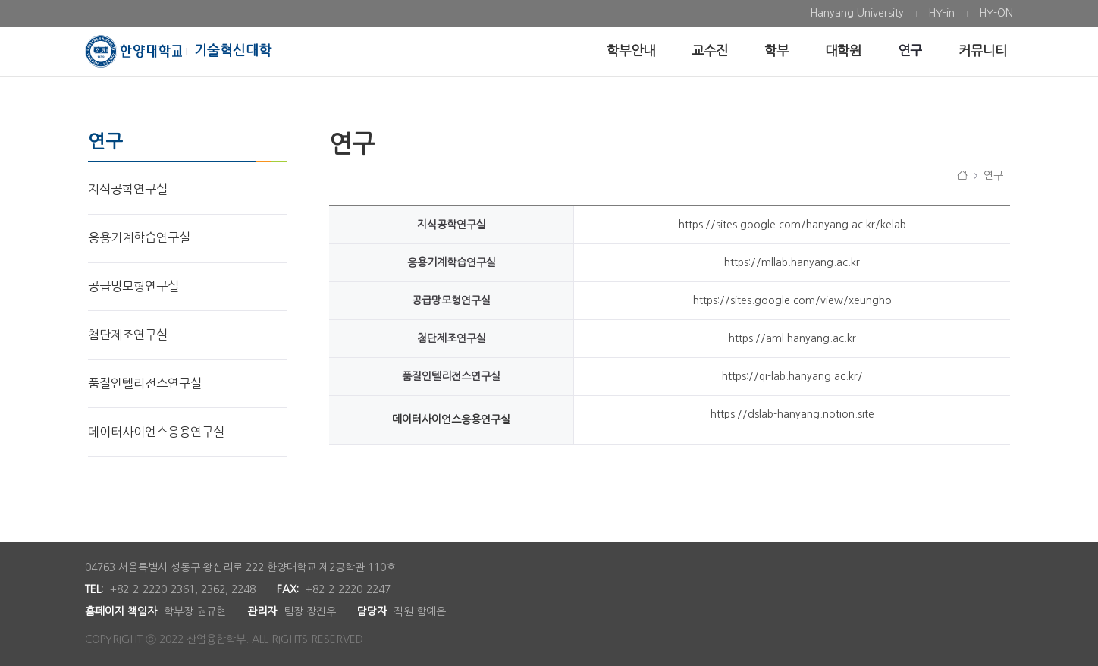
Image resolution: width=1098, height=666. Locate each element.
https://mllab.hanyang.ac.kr (792, 262)
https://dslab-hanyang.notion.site (792, 414)
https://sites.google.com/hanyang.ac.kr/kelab (792, 224)
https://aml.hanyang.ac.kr (792, 338)
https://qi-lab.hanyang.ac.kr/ (792, 376)
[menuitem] (857, 13)
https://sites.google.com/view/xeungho (792, 300)
